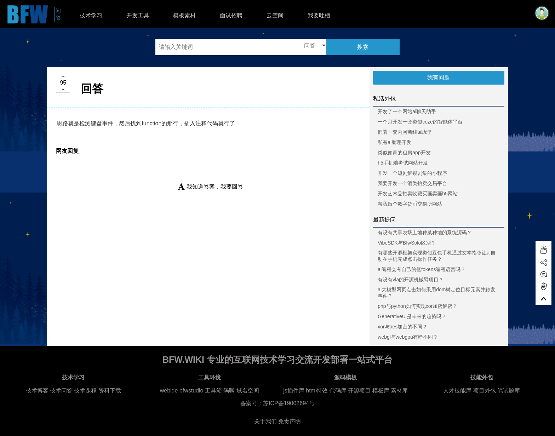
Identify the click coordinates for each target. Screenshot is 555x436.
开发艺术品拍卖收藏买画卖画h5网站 (418, 193)
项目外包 (484, 391)
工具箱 (213, 391)
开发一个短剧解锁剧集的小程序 (412, 173)
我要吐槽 (319, 15)
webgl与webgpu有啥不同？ (408, 337)
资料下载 (109, 391)
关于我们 (265, 421)
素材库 (399, 391)
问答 (59, 14)
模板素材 (184, 15)
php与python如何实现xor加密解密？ (417, 306)
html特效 (317, 391)
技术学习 (91, 15)
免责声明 (289, 421)
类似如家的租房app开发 (404, 152)
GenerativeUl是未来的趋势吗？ (412, 316)
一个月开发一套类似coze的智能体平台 (420, 122)
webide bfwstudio (182, 391)
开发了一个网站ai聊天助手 (407, 111)
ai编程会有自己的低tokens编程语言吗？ (421, 269)
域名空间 (247, 391)
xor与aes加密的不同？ (402, 326)
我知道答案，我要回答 (210, 187)
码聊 (229, 391)
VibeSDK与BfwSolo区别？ (407, 243)
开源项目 (359, 391)
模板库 (380, 391)
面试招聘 (231, 15)
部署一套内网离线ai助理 (404, 132)
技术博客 (37, 391)
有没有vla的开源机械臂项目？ (411, 279)
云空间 (275, 15)
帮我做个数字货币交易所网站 (410, 204)
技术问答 (61, 391)
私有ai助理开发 (394, 142)
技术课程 (85, 391)
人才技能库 (457, 391)
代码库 (338, 391)
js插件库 (293, 391)
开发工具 (137, 15)
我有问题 (438, 77)
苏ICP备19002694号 (289, 403)
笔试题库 (508, 391)
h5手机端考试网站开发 (403, 163)
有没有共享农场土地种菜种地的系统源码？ (425, 232)
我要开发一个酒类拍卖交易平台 (412, 183)
